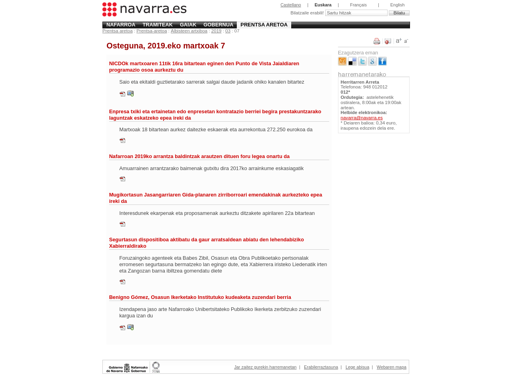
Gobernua (219, 25)
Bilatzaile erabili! (307, 12)
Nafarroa (121, 25)
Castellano (290, 4)
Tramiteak (157, 25)
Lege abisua (357, 367)
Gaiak (188, 25)
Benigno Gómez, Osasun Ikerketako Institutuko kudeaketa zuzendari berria (200, 297)
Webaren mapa (391, 367)
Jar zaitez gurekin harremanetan (265, 367)
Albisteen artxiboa (189, 30)
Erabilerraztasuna (321, 367)
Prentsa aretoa (264, 25)
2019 (216, 30)
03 (227, 30)
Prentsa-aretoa (151, 30)
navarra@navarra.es (362, 117)
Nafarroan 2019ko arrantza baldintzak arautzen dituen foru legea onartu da (199, 156)
